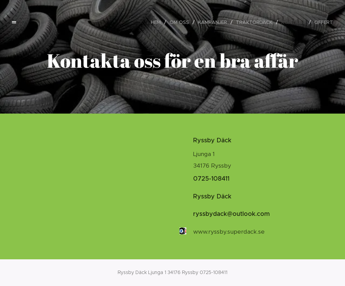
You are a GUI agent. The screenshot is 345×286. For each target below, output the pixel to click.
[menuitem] (157, 22)
